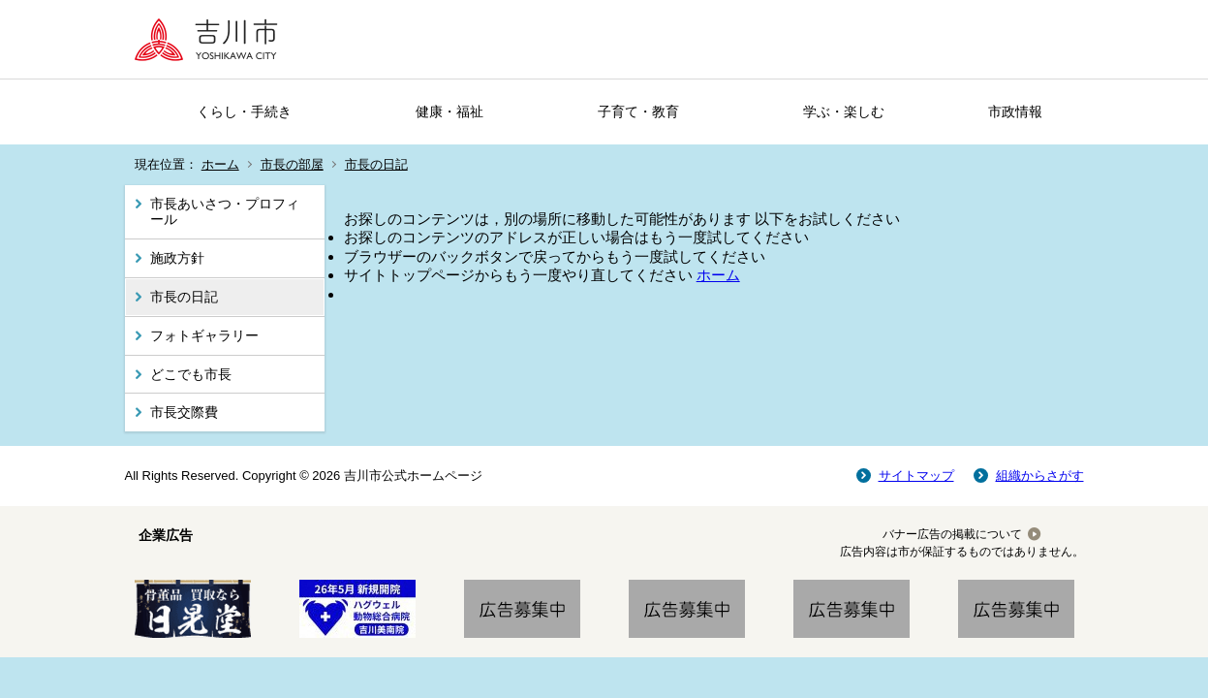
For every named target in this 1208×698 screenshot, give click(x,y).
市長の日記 (376, 164)
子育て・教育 (638, 111)
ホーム (220, 164)
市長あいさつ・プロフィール (224, 212)
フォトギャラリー (204, 335)
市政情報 (1015, 111)
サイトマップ (916, 475)
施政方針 (177, 258)
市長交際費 (184, 412)
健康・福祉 (449, 111)
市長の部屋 (292, 164)
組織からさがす (1040, 475)
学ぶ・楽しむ (843, 111)
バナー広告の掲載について (952, 534)
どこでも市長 (191, 374)
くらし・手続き (244, 111)
